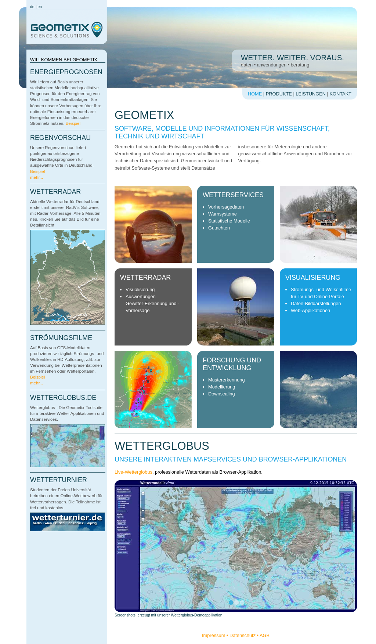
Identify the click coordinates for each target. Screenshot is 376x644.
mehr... (36, 177)
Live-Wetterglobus (133, 472)
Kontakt (341, 94)
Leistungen (311, 94)
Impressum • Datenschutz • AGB (236, 635)
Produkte (279, 94)
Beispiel (73, 123)
